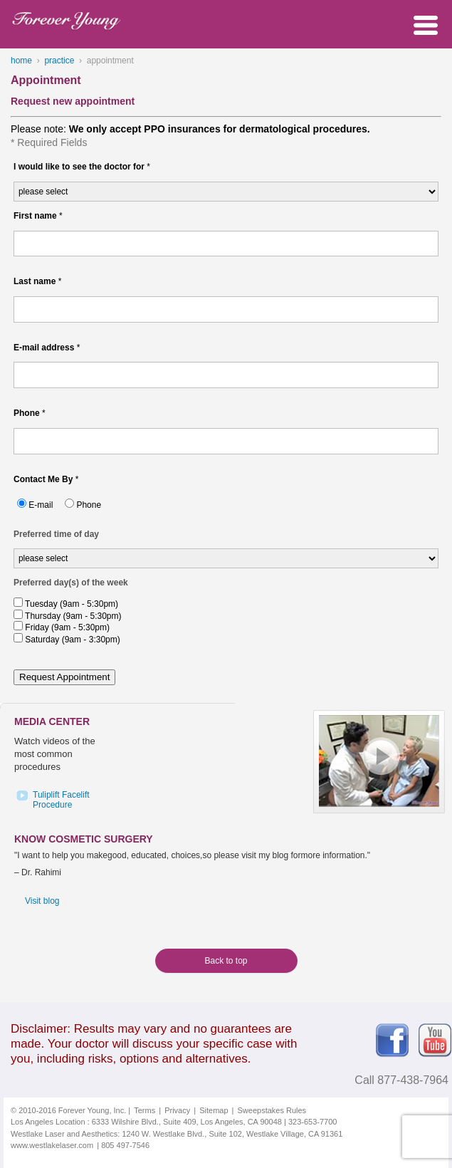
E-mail (40, 505)
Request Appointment (64, 677)
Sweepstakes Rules (272, 1110)
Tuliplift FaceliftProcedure (61, 800)
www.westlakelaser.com (52, 1145)
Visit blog (42, 901)
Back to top (225, 961)
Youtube (435, 1040)
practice (59, 61)
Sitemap (213, 1110)
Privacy (177, 1110)
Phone (88, 505)
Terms (144, 1110)
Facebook (392, 1040)
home (21, 61)
